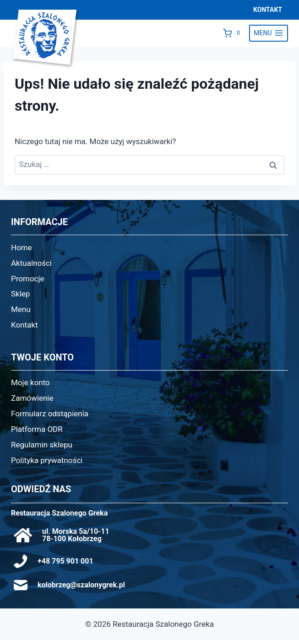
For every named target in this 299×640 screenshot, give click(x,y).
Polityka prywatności (46, 460)
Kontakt (24, 324)
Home (21, 247)
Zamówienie (32, 398)
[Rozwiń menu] (268, 33)
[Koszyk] (234, 32)
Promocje (27, 278)
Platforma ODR (37, 429)
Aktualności (31, 263)
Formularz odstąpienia (49, 413)
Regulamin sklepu (41, 444)
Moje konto (30, 382)
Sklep (20, 293)
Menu (21, 309)
